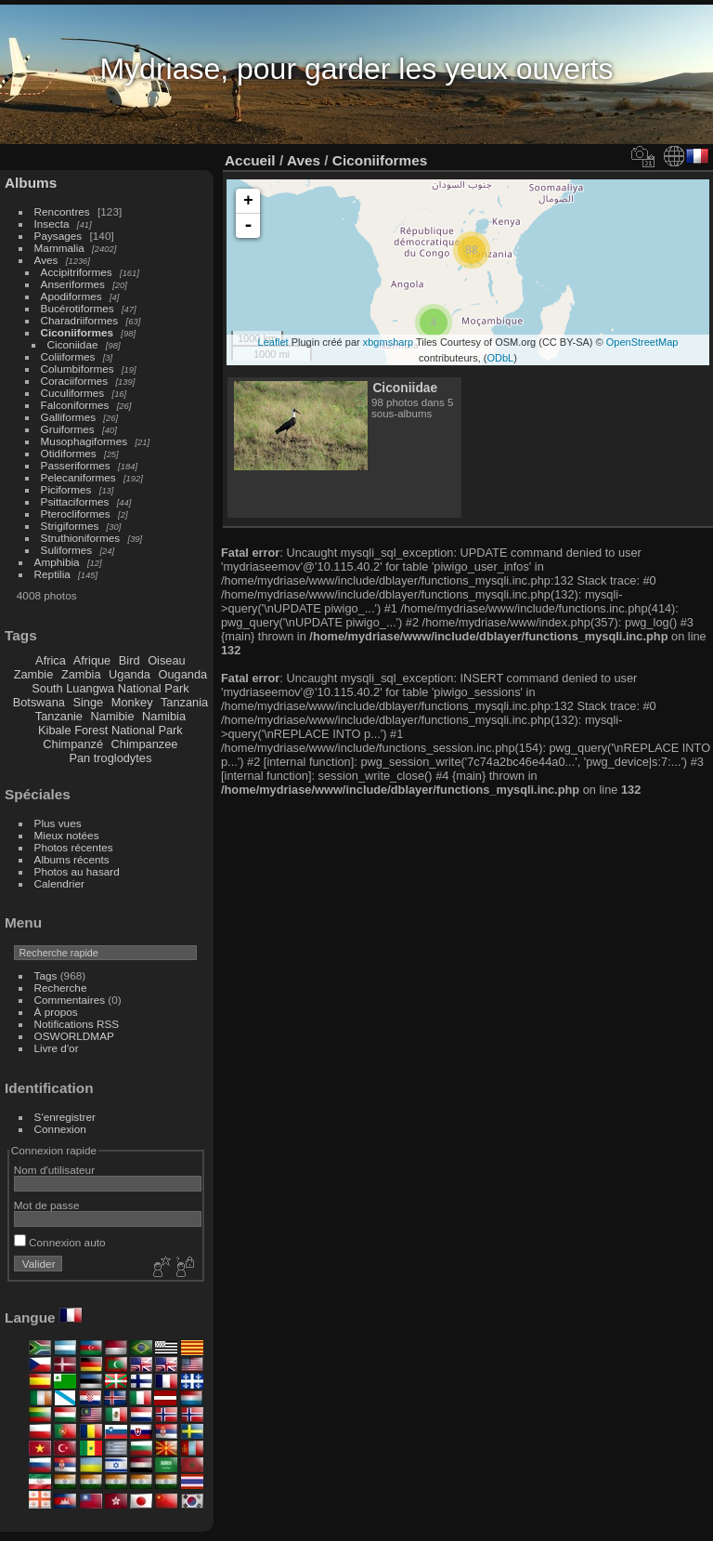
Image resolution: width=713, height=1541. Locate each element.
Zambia (81, 674)
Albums (31, 183)
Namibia (164, 716)
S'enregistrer (65, 1117)
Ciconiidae (72, 344)
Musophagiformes (84, 441)
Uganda (129, 674)
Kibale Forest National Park (110, 730)
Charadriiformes (80, 320)
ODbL (499, 357)
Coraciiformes (75, 381)
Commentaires (70, 1000)
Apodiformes (71, 296)
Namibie (113, 716)
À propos (56, 1012)
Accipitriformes (76, 272)
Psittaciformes (75, 501)
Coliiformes (68, 356)
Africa (50, 660)
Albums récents (72, 859)
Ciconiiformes (77, 332)
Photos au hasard (77, 871)
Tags (46, 975)
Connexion (60, 1129)
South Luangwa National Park (110, 688)
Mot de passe (47, 1205)
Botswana (39, 702)
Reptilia (52, 574)
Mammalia (59, 248)
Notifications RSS (77, 1024)
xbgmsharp (388, 342)
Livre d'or (56, 1048)
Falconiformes (75, 405)
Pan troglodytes (110, 758)
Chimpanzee (144, 744)
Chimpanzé (73, 744)
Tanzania (184, 702)
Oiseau (167, 660)
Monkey (132, 702)
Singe (87, 702)
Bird (129, 660)
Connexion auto (60, 1242)
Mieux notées (66, 835)
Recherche (60, 987)
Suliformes (67, 550)
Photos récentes (73, 847)
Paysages (58, 236)
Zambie (34, 674)
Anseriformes (73, 284)
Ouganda (183, 674)
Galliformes (70, 417)
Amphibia (57, 562)
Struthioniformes (81, 538)
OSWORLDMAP (74, 1036)
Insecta (52, 223)
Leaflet (273, 342)
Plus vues (58, 823)
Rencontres (62, 211)
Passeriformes (75, 465)
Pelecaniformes (78, 477)
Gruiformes (68, 429)
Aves (46, 260)
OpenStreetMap (642, 342)
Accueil (250, 160)
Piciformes (66, 489)
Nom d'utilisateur (54, 1170)
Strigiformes (70, 526)
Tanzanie (59, 716)
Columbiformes (77, 368)
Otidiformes (69, 453)
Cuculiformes (73, 393)
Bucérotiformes (77, 308)
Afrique (92, 660)
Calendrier (59, 883)
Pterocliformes (75, 513)
